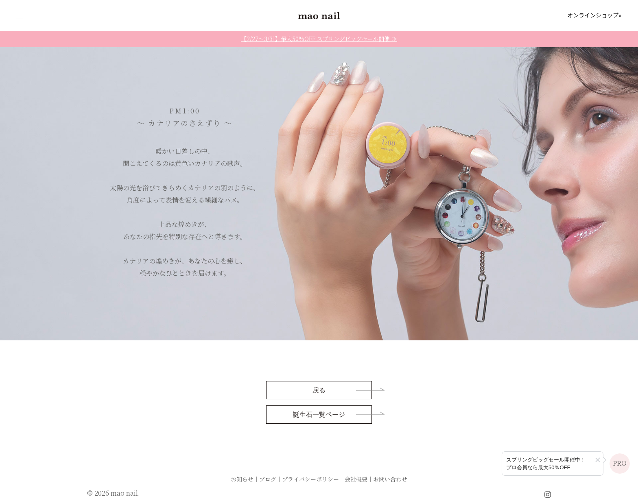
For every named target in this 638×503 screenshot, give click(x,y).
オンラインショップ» (594, 15)
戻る (319, 390)
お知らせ (242, 479)
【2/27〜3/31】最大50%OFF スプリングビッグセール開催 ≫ (319, 39)
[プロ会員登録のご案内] (552, 463)
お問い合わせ (390, 479)
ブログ (267, 479)
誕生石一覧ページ (319, 415)
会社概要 (356, 479)
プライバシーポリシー (310, 479)
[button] (598, 460)
